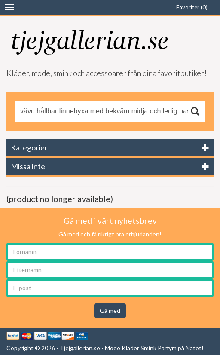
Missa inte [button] (28, 166)
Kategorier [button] (29, 147)
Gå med (110, 310)
